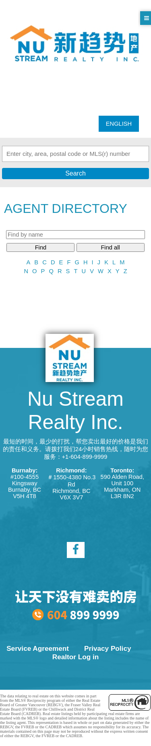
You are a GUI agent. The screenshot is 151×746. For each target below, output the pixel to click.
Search (75, 173)
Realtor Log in (75, 657)
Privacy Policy (107, 648)
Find (41, 247)
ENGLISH (119, 124)
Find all (110, 247)
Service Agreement (37, 648)
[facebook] (76, 550)
